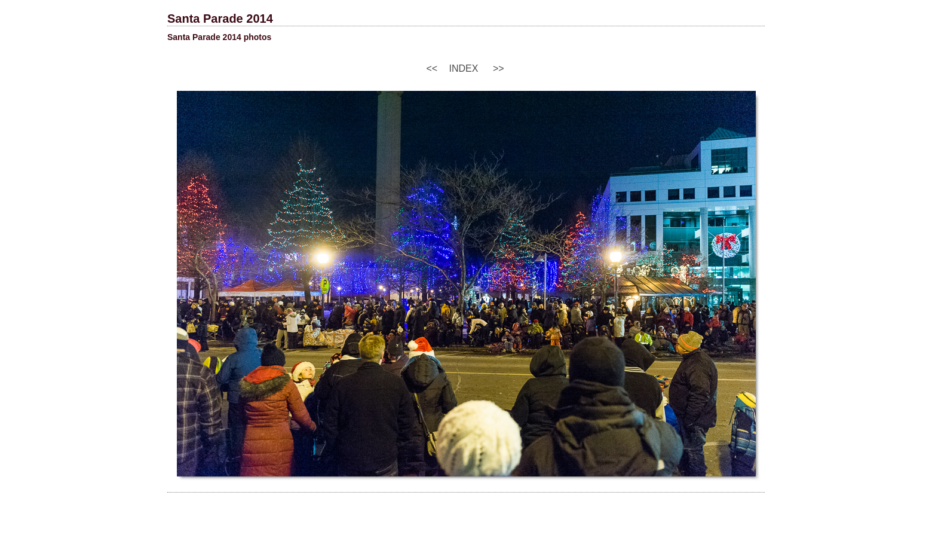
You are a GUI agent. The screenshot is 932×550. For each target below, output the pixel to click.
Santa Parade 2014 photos (219, 37)
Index (464, 68)
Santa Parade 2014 (220, 18)
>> (498, 68)
